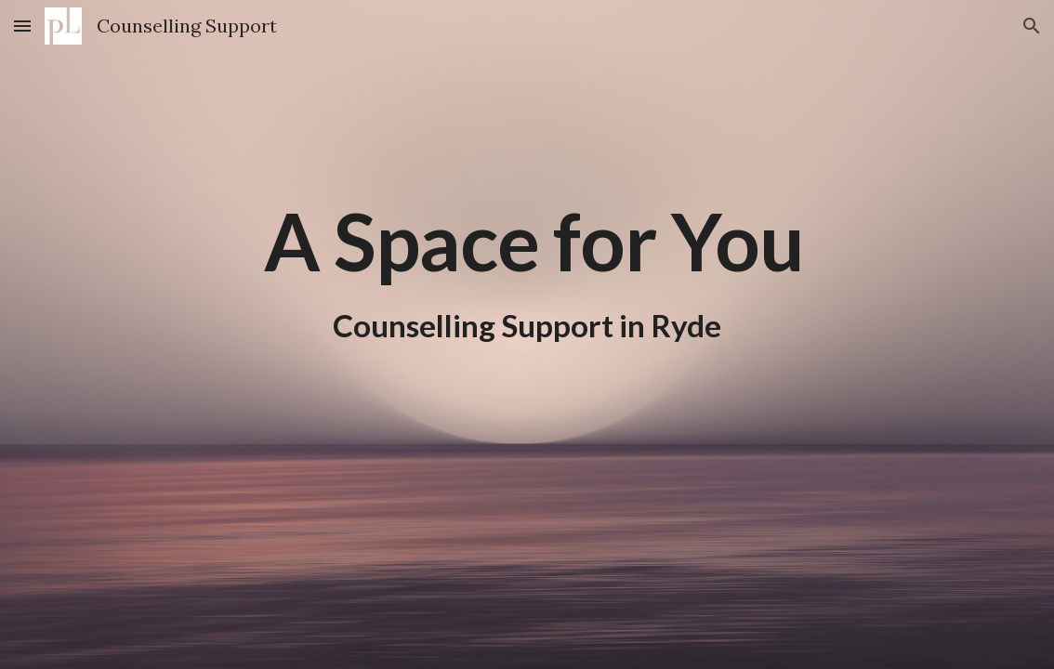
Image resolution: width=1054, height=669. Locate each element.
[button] (22, 25)
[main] (527, 242)
